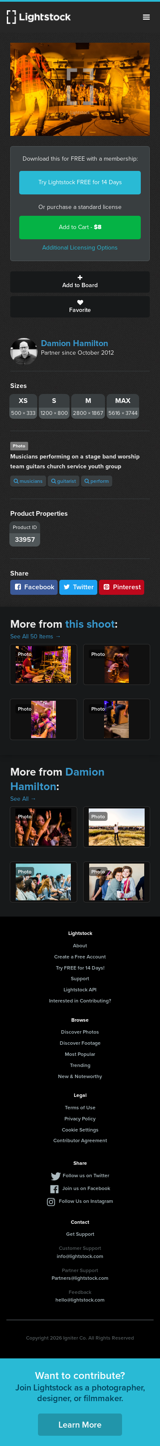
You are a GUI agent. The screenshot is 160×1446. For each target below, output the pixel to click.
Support (80, 978)
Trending (80, 1065)
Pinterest (121, 587)
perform (96, 481)
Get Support (80, 1233)
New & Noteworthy (80, 1076)
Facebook (34, 587)
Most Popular (80, 1054)
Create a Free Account (80, 956)
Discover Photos (80, 1031)
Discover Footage (80, 1042)
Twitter (78, 587)
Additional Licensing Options (80, 247)
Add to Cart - (80, 227)
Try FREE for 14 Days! (80, 967)
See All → (23, 798)
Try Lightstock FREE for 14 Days (80, 182)
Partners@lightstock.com (80, 1277)
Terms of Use (80, 1107)
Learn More (80, 1424)
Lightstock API (80, 989)
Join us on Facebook (86, 1188)
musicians (28, 481)
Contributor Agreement (80, 1140)
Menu (146, 17)
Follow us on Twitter (86, 1175)
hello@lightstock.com (80, 1299)
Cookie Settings (80, 1129)
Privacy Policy (80, 1118)
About (80, 945)
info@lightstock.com (80, 1256)
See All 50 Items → (35, 636)
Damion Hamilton (74, 343)
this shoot (90, 624)
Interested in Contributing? (80, 1000)
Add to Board (80, 282)
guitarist (63, 481)
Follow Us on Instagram (86, 1201)
